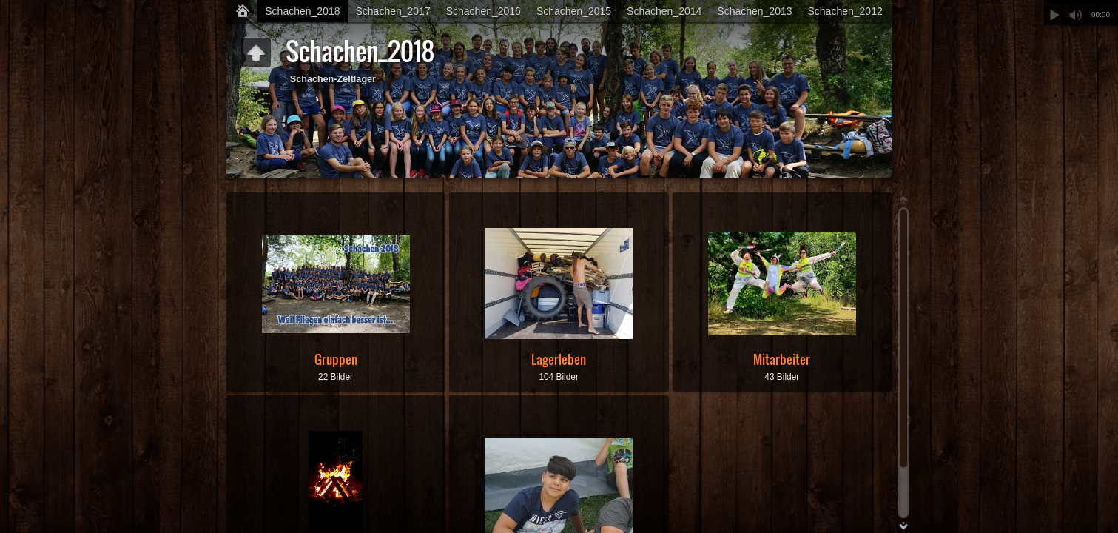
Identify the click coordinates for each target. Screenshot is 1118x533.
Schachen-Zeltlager (333, 79)
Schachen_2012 (845, 11)
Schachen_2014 (664, 11)
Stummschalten (1075, 14)
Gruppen (335, 359)
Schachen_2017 (392, 11)
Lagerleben (558, 359)
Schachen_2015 (573, 11)
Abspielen (1054, 14)
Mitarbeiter (781, 359)
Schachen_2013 (754, 11)
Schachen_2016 (483, 11)
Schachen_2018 (302, 11)
